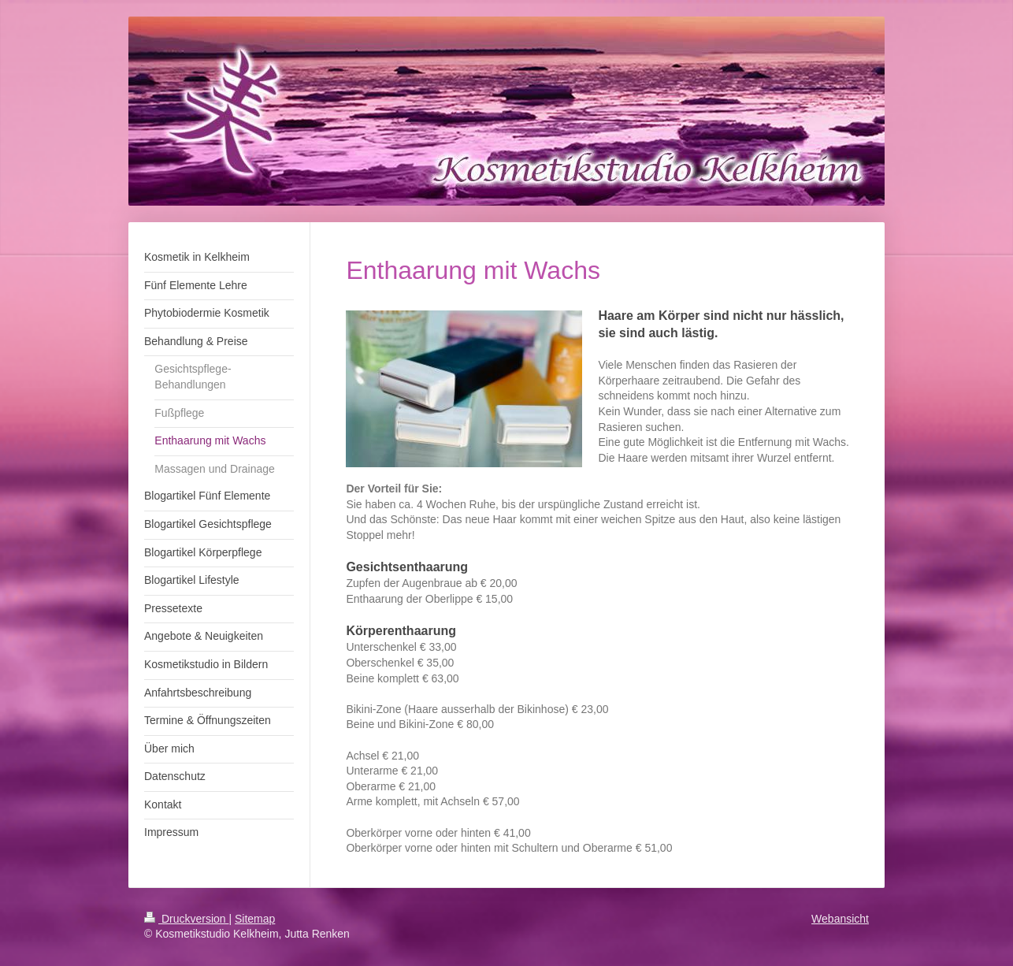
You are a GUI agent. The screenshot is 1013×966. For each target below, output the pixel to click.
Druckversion (186, 918)
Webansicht (840, 918)
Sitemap (255, 918)
